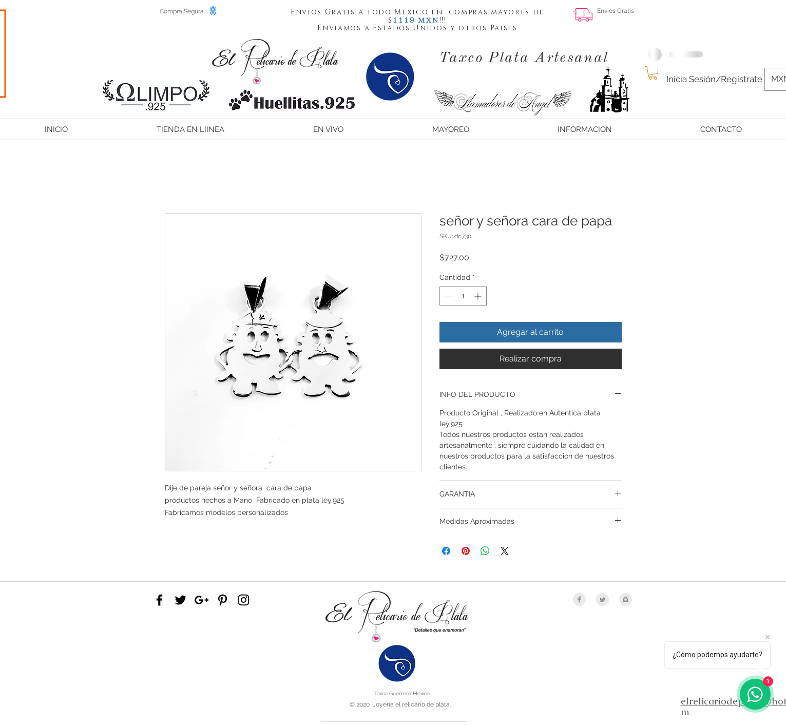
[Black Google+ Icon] (201, 600)
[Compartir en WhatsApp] (485, 551)
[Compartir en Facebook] (446, 551)
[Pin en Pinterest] (465, 551)
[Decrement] (447, 296)
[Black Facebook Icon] (159, 600)
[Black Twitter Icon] (180, 600)
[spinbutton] (463, 296)
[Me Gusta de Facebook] (735, 18)
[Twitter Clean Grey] (602, 599)
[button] (404, 19)
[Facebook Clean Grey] (579, 599)
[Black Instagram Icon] (243, 600)
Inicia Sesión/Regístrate (714, 79)
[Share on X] (505, 551)
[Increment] (478, 296)
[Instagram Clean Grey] (625, 599)
